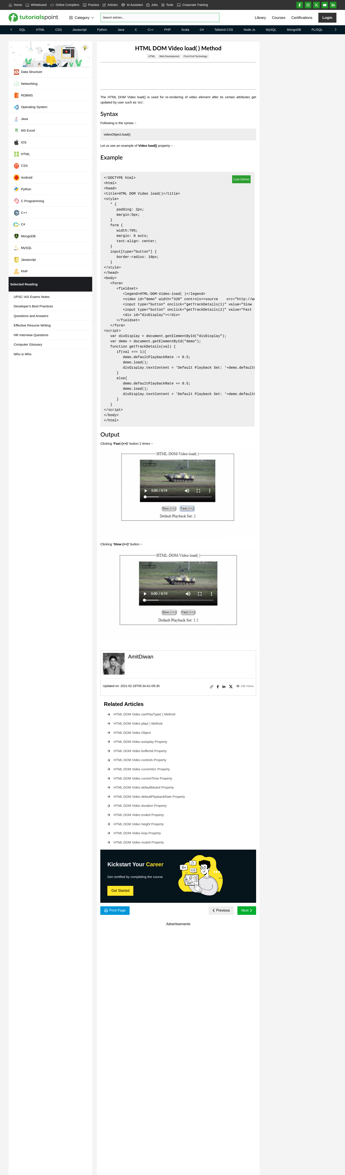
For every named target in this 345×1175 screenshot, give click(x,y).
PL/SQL (317, 29)
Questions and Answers (31, 316)
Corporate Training (192, 5)
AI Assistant (132, 5)
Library (260, 18)
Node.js (249, 29)
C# (202, 29)
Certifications (301, 18)
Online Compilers (64, 5)
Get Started (120, 890)
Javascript (79, 29)
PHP (167, 29)
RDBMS (23, 95)
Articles (110, 5)
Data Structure (27, 72)
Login (327, 18)
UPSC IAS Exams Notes (32, 297)
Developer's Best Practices (33, 306)
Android (22, 177)
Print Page (115, 910)
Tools (167, 5)
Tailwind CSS (223, 29)
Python (102, 29)
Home (15, 5)
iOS (19, 142)
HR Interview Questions (31, 335)
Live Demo (241, 179)
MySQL (271, 29)
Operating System (30, 107)
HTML (40, 29)
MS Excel (24, 130)
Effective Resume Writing (32, 325)
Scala (185, 29)
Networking (25, 83)
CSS (58, 29)
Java (120, 29)
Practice (91, 5)
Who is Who (22, 354)
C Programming (28, 201)
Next (246, 910)
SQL (22, 29)
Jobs (152, 5)
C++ (151, 29)
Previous (221, 910)
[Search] (160, 17)
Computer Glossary (28, 344)
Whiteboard (36, 5)
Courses (278, 18)
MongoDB (294, 29)
